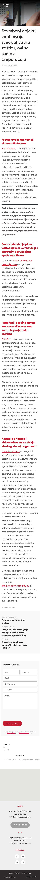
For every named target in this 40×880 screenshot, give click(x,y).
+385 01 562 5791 (20, 814)
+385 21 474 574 (20, 840)
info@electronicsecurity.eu (15, 586)
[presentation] (18, 714)
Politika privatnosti (10, 877)
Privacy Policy (11, 733)
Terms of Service (24, 733)
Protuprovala (8, 148)
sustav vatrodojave (22, 260)
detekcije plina (9, 264)
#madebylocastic (31, 877)
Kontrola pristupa (26, 759)
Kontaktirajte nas (20, 825)
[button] (20, 788)
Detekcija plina (11, 759)
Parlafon (6, 339)
